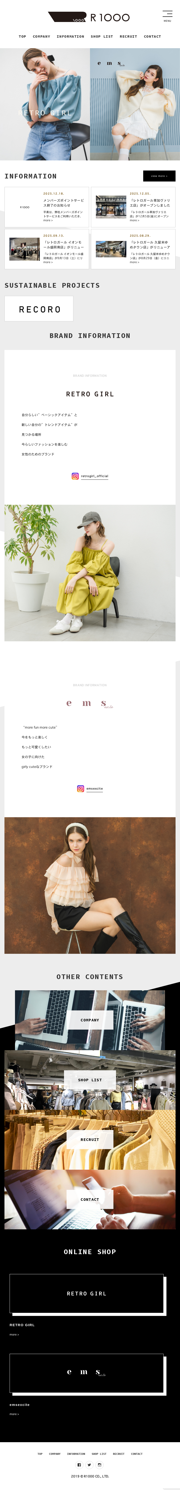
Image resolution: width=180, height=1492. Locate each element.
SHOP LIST (99, 1457)
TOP (40, 1457)
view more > (159, 176)
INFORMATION (76, 1457)
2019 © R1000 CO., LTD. (90, 1480)
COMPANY (54, 1457)
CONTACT (136, 1457)
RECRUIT (118, 1457)
